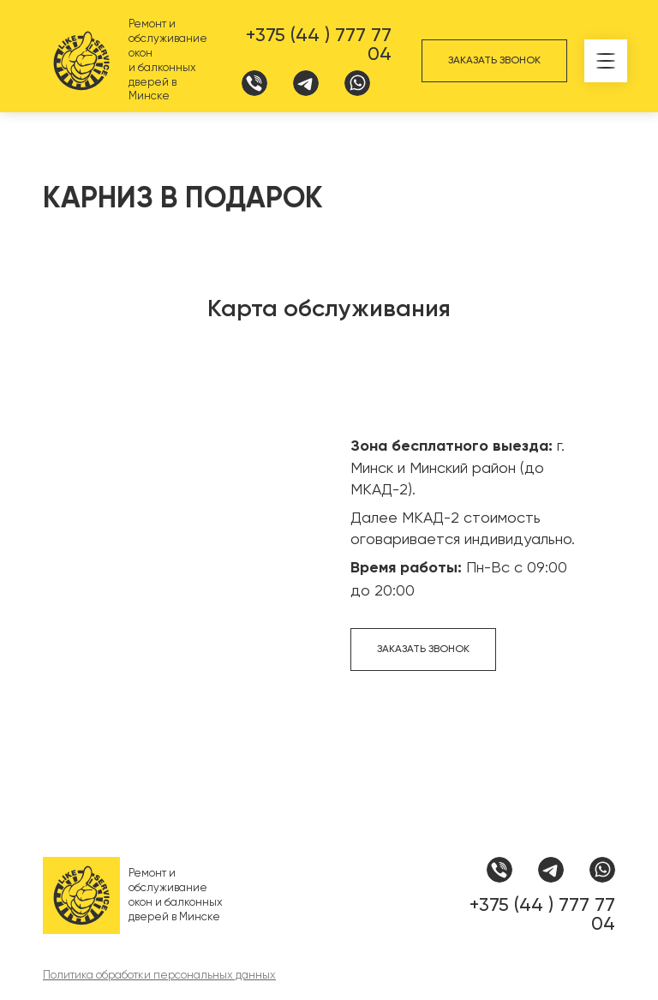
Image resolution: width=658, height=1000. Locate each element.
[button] (605, 60)
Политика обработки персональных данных (159, 974)
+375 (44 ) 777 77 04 (319, 44)
